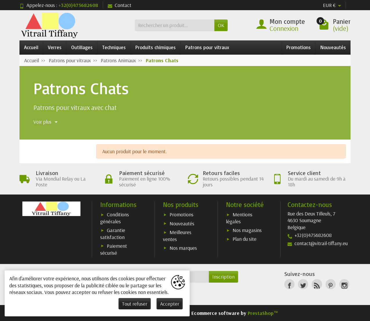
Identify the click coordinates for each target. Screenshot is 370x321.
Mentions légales (239, 218)
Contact (119, 5)
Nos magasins (247, 230)
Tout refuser (134, 303)
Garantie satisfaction (112, 233)
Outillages (82, 47)
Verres (55, 47)
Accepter (169, 303)
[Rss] (317, 284)
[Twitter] (303, 284)
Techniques (114, 47)
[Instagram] (344, 284)
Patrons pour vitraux (207, 47)
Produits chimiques (155, 47)
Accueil (31, 47)
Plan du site (244, 239)
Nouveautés (333, 47)
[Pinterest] (331, 284)
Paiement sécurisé (113, 249)
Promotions (298, 47)
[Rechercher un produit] (174, 25)
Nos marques (183, 248)
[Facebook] (289, 284)
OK (221, 25)
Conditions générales (114, 218)
